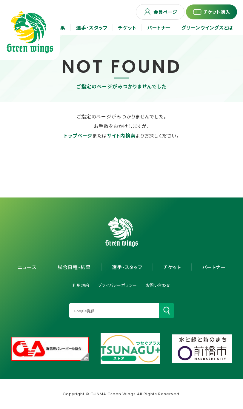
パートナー (214, 267)
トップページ (78, 135)
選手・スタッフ (127, 267)
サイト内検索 (121, 135)
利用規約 (81, 285)
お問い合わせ (158, 285)
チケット (172, 267)
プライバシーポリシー (117, 285)
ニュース (27, 267)
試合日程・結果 (74, 267)
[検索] (166, 310)
